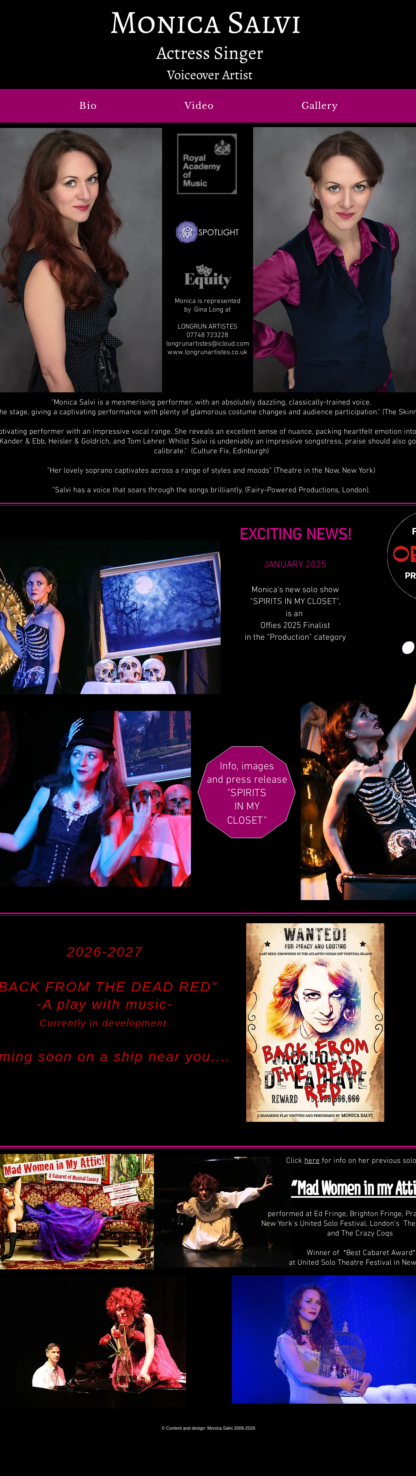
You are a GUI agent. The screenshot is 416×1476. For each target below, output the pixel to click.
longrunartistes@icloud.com (207, 344)
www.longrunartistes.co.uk (207, 352)
